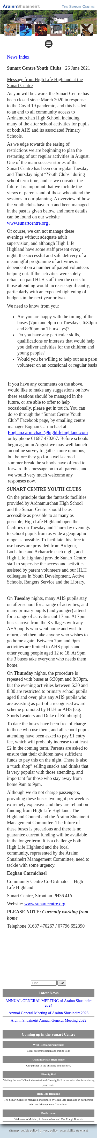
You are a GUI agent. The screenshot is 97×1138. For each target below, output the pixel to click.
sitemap (14, 1130)
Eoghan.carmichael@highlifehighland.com (48, 432)
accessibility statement (74, 1130)
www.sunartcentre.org (27, 223)
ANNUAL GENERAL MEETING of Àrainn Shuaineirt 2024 (48, 1003)
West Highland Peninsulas (48, 1044)
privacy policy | (50, 1130)
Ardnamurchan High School (48, 1059)
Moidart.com (48, 1113)
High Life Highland (48, 1093)
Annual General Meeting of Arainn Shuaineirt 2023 (48, 1013)
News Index (18, 57)
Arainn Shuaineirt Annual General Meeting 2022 (48, 1020)
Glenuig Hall (48, 1074)
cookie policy (29, 1130)
